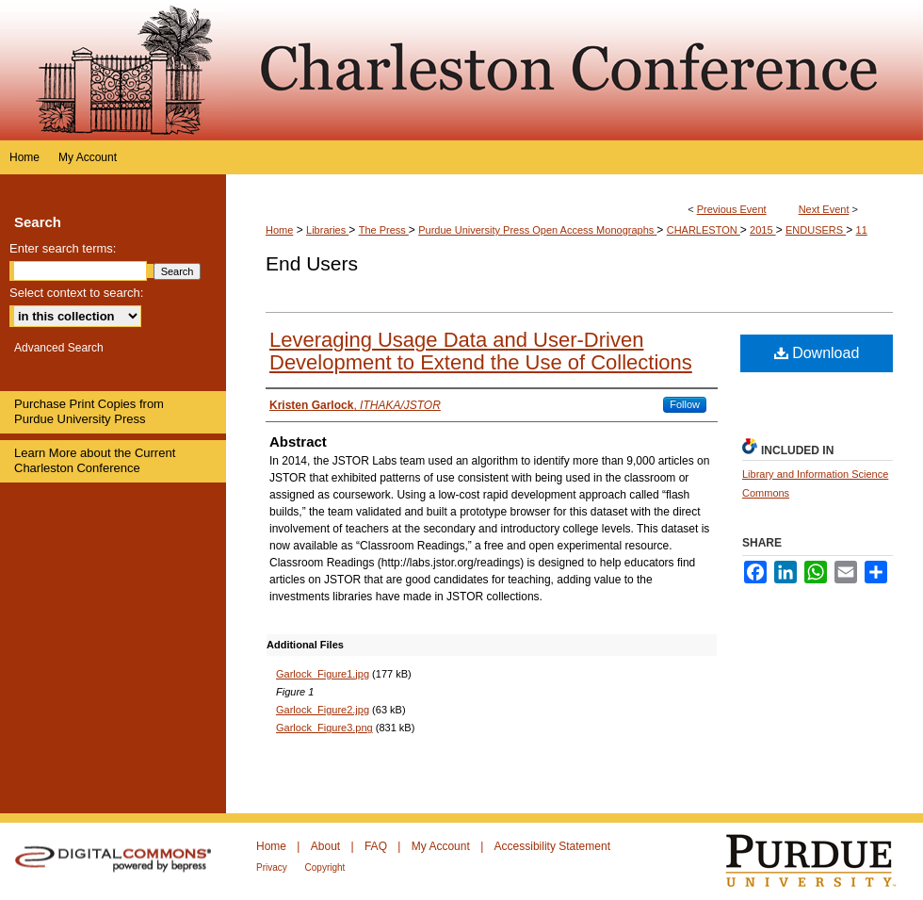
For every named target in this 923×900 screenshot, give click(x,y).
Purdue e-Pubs (574, 70)
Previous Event (732, 209)
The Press (384, 230)
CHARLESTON (703, 230)
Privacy (273, 867)
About (327, 846)
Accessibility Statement (552, 846)
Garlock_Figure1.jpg (322, 673)
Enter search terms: (62, 248)
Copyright (325, 867)
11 (861, 230)
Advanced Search (59, 347)
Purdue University (822, 861)
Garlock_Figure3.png (324, 727)
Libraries (327, 230)
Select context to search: (76, 293)
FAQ (377, 846)
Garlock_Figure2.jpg (322, 709)
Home (279, 230)
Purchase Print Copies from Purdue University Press (89, 411)
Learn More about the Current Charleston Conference (94, 460)
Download (817, 353)
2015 (763, 230)
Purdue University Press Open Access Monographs (537, 230)
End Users (312, 263)
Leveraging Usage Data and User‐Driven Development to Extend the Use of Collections (480, 351)
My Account (442, 846)
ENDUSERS (815, 230)
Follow (685, 404)
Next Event (824, 209)
